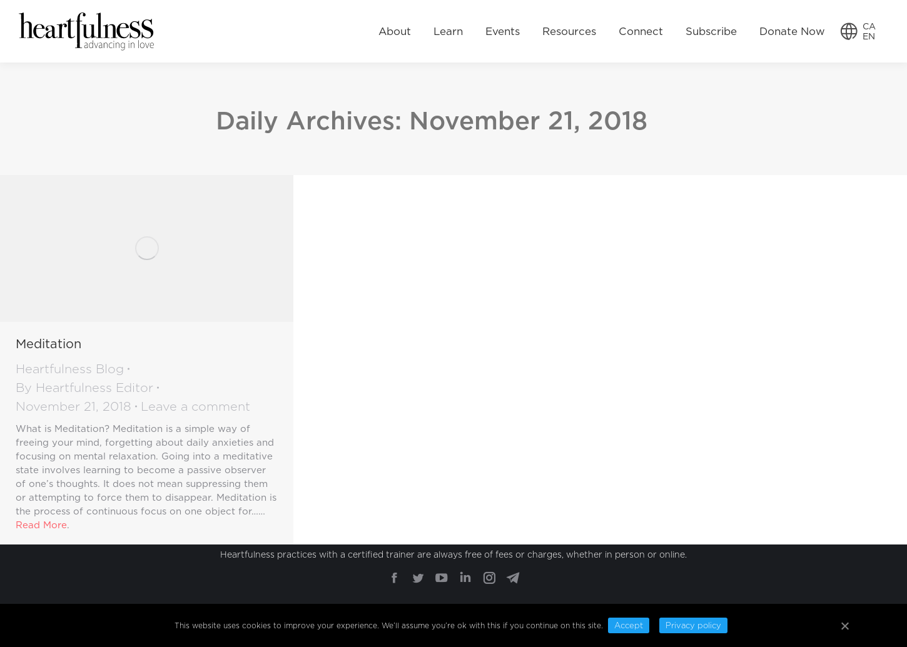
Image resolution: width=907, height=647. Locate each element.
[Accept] (844, 625)
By (84, 387)
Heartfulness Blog (70, 368)
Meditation (48, 343)
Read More (41, 525)
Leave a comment (195, 406)
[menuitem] (394, 31)
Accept (628, 625)
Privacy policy (693, 625)
